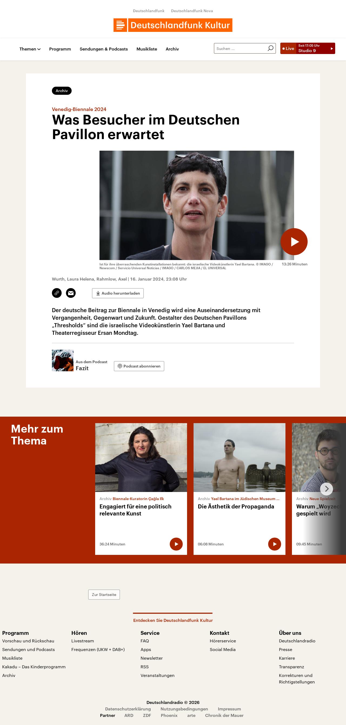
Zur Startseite (104, 594)
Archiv (172, 49)
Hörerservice (223, 640)
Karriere (287, 657)
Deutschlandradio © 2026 (173, 702)
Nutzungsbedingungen (184, 708)
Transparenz (291, 666)
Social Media (223, 649)
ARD (128, 715)
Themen (27, 49)
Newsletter (152, 657)
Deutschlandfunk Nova (192, 10)
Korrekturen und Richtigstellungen (297, 678)
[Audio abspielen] (294, 241)
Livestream (82, 640)
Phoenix (169, 715)
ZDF (147, 715)
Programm (60, 49)
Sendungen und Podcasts (28, 649)
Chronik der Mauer (224, 715)
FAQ (145, 640)
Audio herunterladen (121, 293)
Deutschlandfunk (149, 10)
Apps (146, 649)
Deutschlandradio (297, 640)
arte (191, 715)
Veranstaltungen (158, 675)
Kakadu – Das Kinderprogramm (34, 666)
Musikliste (147, 49)
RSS (145, 666)
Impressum (229, 708)
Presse (285, 649)
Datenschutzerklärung (128, 708)
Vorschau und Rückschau (28, 640)
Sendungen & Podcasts (104, 49)
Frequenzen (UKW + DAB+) (98, 649)
